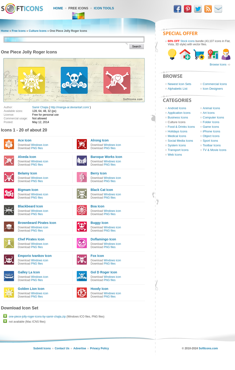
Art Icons (209, 113)
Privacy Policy (99, 348)
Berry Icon (99, 173)
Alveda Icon (27, 157)
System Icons (177, 145)
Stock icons (187, 41)
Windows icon (39, 145)
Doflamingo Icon (103, 239)
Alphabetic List (177, 88)
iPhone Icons (211, 131)
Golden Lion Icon (31, 289)
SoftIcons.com (208, 348)
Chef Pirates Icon (31, 239)
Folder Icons (211, 122)
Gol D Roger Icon (104, 272)
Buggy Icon (99, 223)
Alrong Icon (100, 140)
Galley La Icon (29, 272)
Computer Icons (213, 117)
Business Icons (178, 117)
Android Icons (177, 108)
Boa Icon (97, 206)
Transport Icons (178, 150)
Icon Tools (104, 8)
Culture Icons (38, 31)
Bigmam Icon (28, 190)
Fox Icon (97, 256)
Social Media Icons (180, 140)
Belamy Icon (27, 173)
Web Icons (175, 154)
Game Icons (211, 126)
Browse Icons (218, 64)
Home (58, 8)
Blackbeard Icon (30, 206)
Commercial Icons (215, 84)
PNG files (37, 148)
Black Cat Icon (102, 190)
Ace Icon (24, 140)
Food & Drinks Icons (181, 126)
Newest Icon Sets (179, 84)
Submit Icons (42, 348)
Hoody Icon (99, 289)
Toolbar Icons (212, 145)
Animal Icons (211, 108)
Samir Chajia (40, 107)
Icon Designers (213, 88)
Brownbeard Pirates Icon (37, 223)
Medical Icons (177, 136)
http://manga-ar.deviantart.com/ (70, 107)
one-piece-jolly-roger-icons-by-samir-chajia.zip (37, 316)
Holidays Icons (177, 131)
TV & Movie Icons (214, 150)
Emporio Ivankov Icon (35, 256)
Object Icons (211, 136)
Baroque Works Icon (106, 157)
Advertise (79, 348)
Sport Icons (210, 140)
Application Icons (179, 113)
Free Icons (78, 8)
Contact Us (62, 348)
